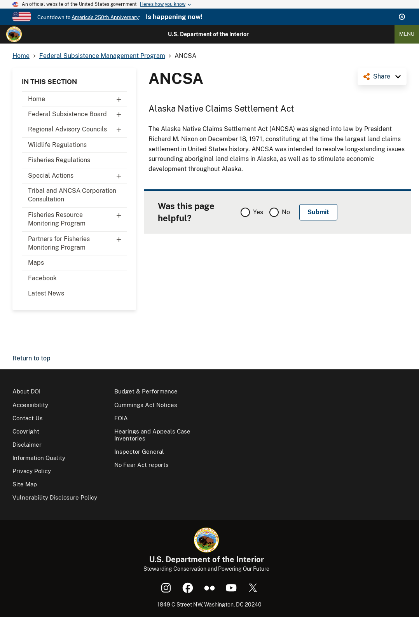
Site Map (24, 484)
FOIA (121, 418)
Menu (406, 34)
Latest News (46, 293)
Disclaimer (27, 444)
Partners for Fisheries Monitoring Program (77, 241)
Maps (36, 262)
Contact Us (27, 418)
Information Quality (38, 457)
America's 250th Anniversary (105, 17)
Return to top (31, 358)
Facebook (42, 278)
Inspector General (139, 451)
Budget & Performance (146, 391)
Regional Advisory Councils (77, 129)
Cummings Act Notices (145, 405)
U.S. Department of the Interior (208, 34)
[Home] (14, 34)
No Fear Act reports (141, 464)
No (286, 212)
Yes (258, 212)
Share (381, 76)
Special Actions (77, 175)
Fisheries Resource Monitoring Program (77, 217)
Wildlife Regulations (57, 145)
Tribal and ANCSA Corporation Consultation (72, 195)
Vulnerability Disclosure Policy (54, 497)
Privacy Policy (31, 471)
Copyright (25, 431)
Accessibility (30, 405)
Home (77, 99)
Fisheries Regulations (59, 160)
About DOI (26, 391)
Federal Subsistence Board (77, 114)
